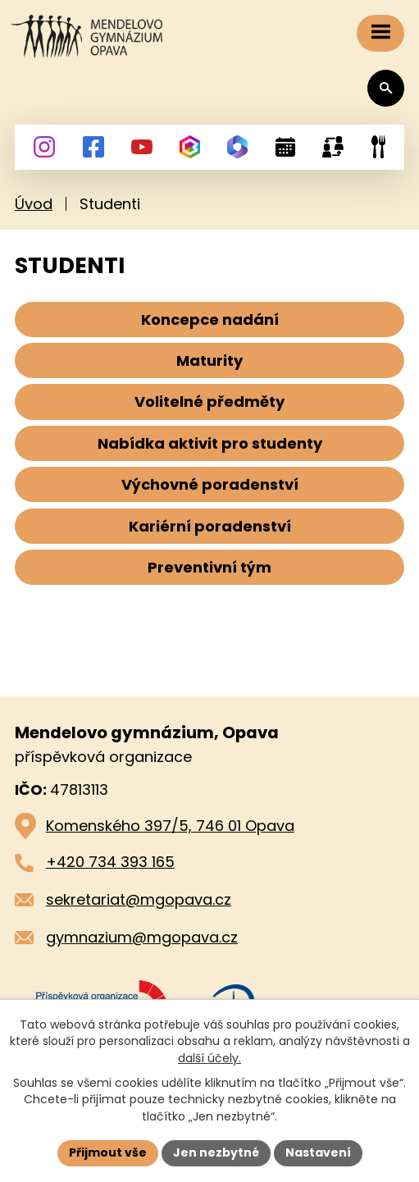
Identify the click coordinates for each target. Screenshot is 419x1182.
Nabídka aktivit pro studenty (210, 443)
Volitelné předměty (209, 401)
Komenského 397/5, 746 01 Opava (170, 825)
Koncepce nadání (210, 319)
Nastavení (318, 1152)
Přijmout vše (108, 1152)
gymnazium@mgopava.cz (142, 937)
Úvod (33, 204)
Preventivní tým (209, 567)
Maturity (209, 360)
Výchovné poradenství (209, 484)
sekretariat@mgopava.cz (138, 899)
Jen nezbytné (216, 1152)
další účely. (209, 1058)
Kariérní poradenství (210, 526)
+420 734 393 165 (110, 861)
